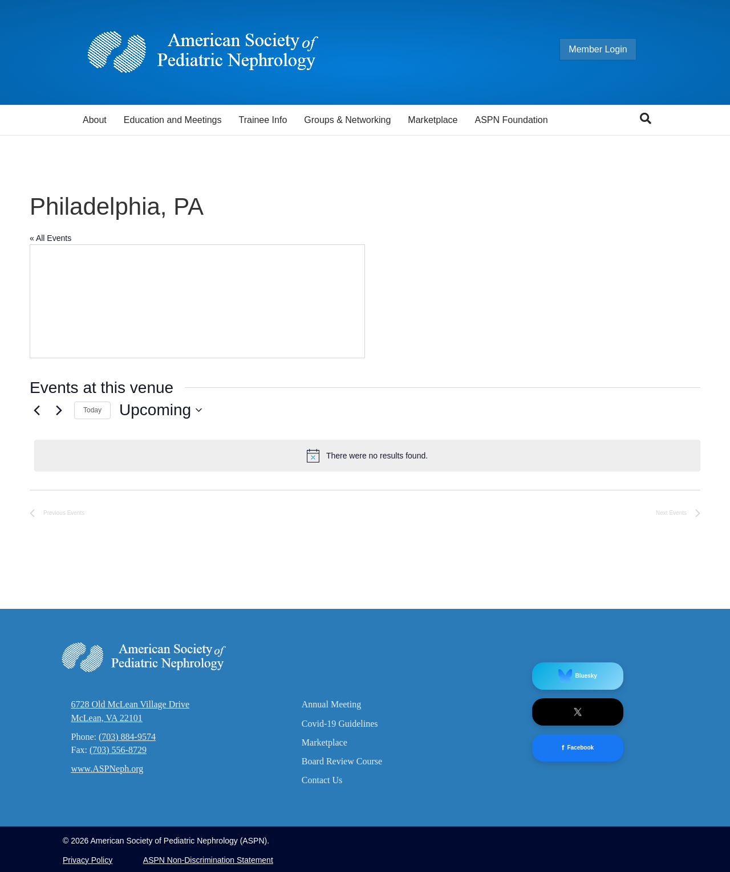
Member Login (609, 49)
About (95, 120)
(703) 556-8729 (118, 750)
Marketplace (432, 120)
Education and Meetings (173, 120)
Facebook (578, 748)
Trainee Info (262, 120)
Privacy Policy (87, 860)
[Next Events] (59, 410)
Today (92, 410)
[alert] (367, 456)
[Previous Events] (36, 410)
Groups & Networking (347, 120)
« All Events (50, 238)
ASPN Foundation (511, 120)
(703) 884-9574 (127, 737)
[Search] (645, 118)
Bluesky (577, 676)
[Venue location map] (197, 301)
